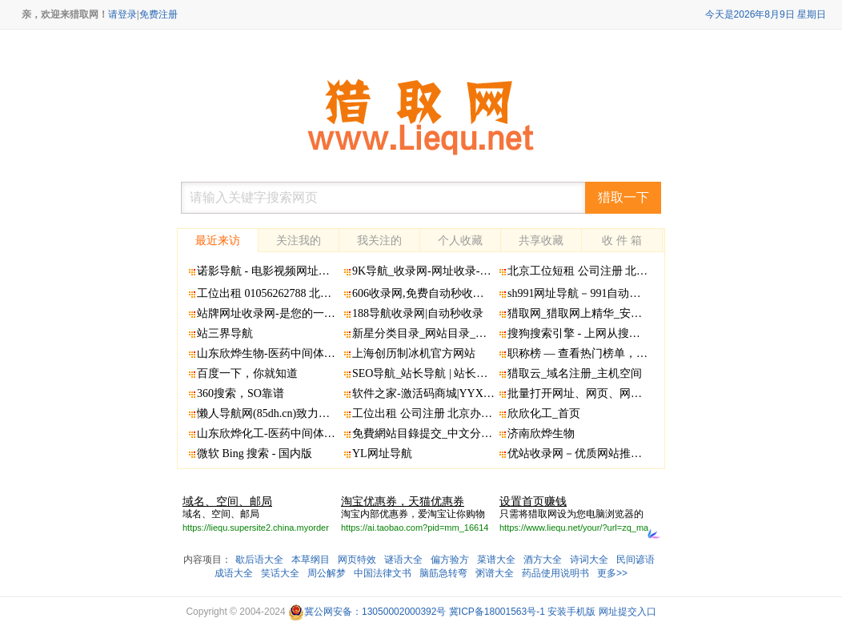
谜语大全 (403, 559)
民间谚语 (635, 559)
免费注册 (158, 14)
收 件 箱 (622, 240)
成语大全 (234, 573)
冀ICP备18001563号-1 (497, 611)
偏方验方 (450, 559)
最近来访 (217, 240)
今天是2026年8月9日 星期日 (765, 14)
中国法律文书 (382, 573)
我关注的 (379, 240)
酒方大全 (542, 559)
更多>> (612, 573)
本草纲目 (310, 559)
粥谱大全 (494, 573)
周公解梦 (326, 573)
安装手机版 (571, 611)
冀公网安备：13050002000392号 (367, 611)
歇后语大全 (259, 559)
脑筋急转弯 (443, 573)
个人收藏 (460, 240)
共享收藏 (541, 240)
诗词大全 (589, 559)
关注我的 (298, 240)
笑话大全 (280, 573)
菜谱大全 (496, 559)
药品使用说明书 (555, 573)
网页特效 (357, 559)
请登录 (122, 14)
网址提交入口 (627, 611)
